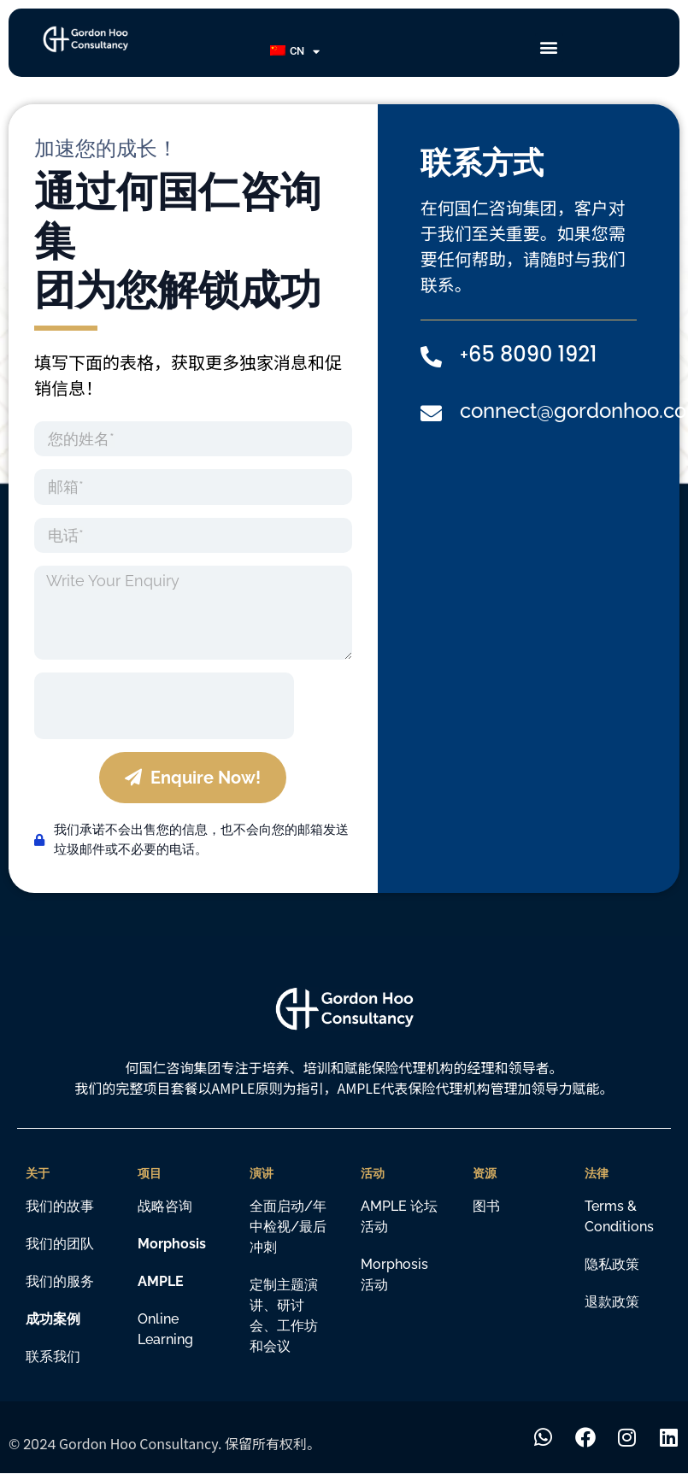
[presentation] (164, 705)
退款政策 (612, 1302)
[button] (549, 47)
